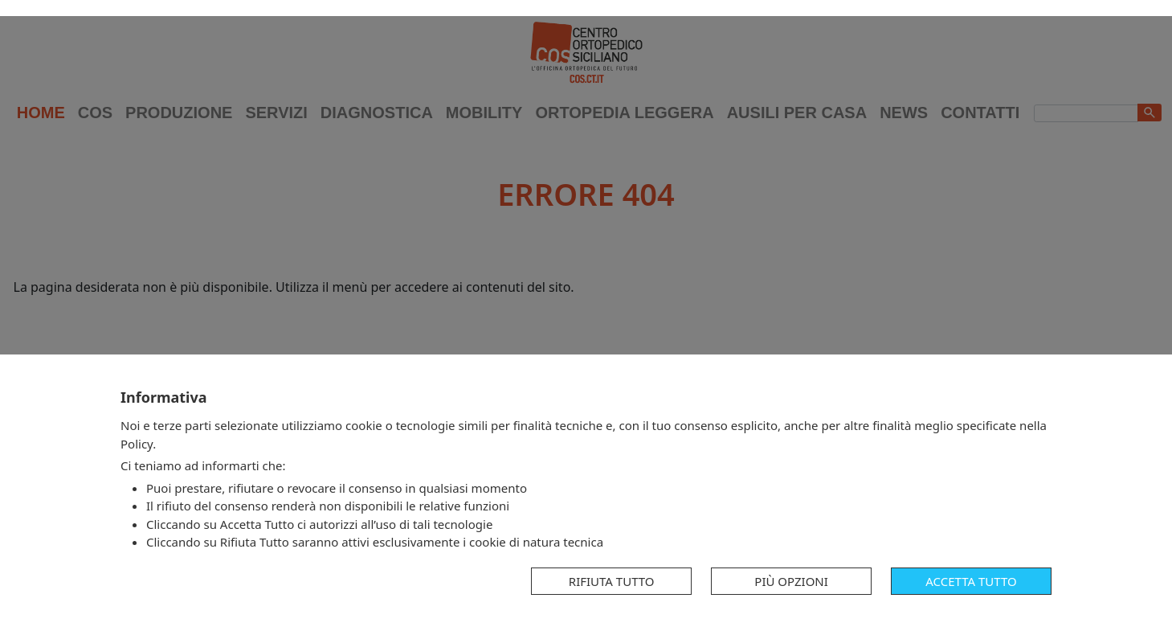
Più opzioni (791, 581)
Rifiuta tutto (612, 581)
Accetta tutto (970, 581)
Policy (136, 444)
